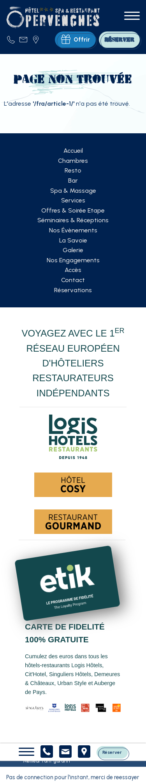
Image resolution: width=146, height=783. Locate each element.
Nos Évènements (73, 230)
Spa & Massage (73, 190)
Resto (73, 170)
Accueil (73, 150)
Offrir (75, 40)
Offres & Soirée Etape (73, 210)
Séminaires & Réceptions (73, 220)
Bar (73, 180)
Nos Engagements (73, 260)
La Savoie (73, 240)
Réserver (112, 752)
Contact (73, 280)
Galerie (73, 250)
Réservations (73, 290)
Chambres (73, 160)
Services (73, 200)
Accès (73, 270)
